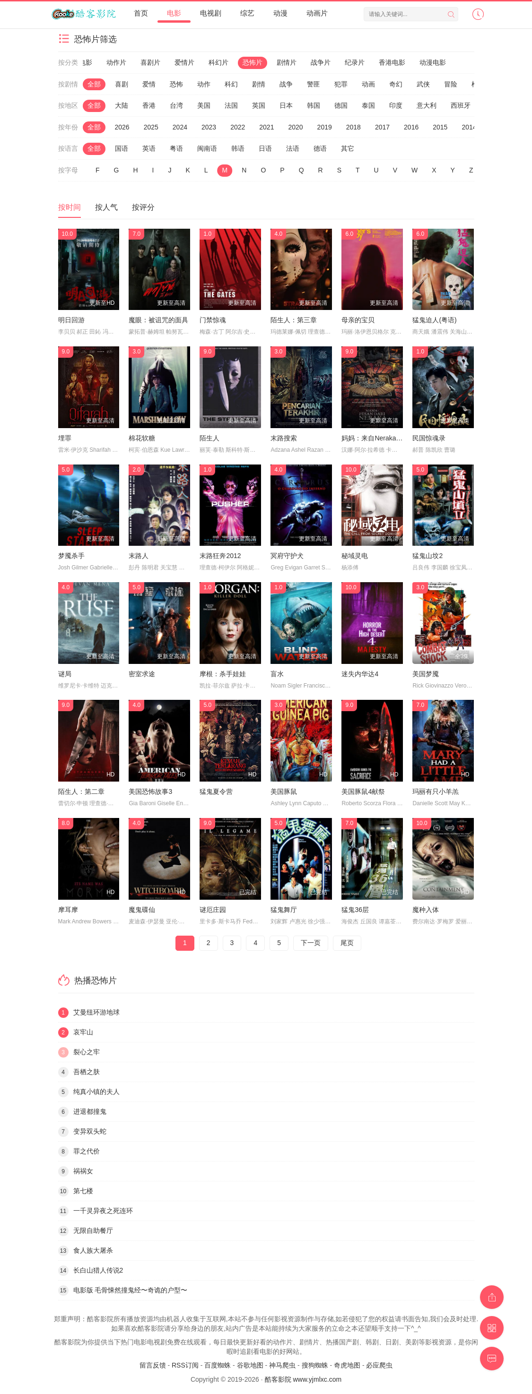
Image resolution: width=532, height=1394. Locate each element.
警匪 (313, 84)
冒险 (450, 84)
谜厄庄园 (213, 909)
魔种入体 (425, 909)
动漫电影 (432, 62)
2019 (324, 127)
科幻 (231, 84)
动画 (368, 84)
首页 (141, 13)
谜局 (64, 674)
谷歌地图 (250, 1365)
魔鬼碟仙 (142, 909)
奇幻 (395, 84)
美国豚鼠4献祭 (363, 791)
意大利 (426, 105)
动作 (203, 84)
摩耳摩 (68, 909)
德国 (341, 105)
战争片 (321, 62)
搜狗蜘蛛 (315, 1365)
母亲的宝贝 (358, 320)
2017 (382, 127)
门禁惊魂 (213, 320)
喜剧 (121, 84)
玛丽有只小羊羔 (435, 791)
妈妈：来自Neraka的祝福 (378, 438)
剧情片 (287, 62)
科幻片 (218, 62)
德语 (320, 148)
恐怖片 (252, 62)
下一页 (311, 943)
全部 (94, 84)
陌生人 (209, 438)
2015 (440, 127)
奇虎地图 (347, 1365)
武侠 (423, 84)
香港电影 (392, 62)
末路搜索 (283, 438)
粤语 (176, 148)
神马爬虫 (282, 1365)
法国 (231, 105)
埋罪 (64, 438)
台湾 (176, 105)
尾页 (347, 943)
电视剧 (210, 13)
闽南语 (207, 148)
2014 (469, 127)
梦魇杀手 (71, 555)
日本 (286, 105)
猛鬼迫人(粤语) (434, 320)
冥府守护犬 (287, 555)
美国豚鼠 (283, 791)
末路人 (138, 555)
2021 (266, 127)
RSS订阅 (185, 1365)
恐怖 (176, 84)
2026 (122, 127)
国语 (121, 148)
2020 (295, 127)
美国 (203, 105)
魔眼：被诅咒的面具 (158, 320)
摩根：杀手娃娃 (223, 674)
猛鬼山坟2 (427, 555)
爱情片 (184, 62)
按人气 (106, 207)
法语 (292, 148)
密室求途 (142, 674)
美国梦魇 (425, 674)
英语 (149, 148)
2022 (237, 127)
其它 (347, 148)
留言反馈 (153, 1365)
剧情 (258, 84)
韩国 (313, 105)
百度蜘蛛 (217, 1365)
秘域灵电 (354, 555)
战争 (286, 84)
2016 (411, 127)
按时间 (69, 207)
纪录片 (355, 62)
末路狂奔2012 (220, 555)
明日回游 (71, 320)
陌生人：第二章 (81, 791)
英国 (258, 105)
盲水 (277, 674)
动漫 (280, 13)
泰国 (368, 105)
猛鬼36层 (355, 909)
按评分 (143, 207)
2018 (353, 127)
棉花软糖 (142, 438)
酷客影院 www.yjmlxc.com (303, 1379)
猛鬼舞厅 (283, 909)
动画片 (317, 13)
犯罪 (341, 84)
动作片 (116, 62)
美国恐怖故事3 (150, 791)
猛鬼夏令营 (216, 791)
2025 (151, 127)
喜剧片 (150, 62)
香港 (149, 105)
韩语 (237, 148)
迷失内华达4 (359, 674)
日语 (265, 148)
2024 (180, 127)
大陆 (121, 105)
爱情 (149, 84)
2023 (208, 127)
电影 (174, 13)
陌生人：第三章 (293, 320)
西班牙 (461, 105)
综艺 (247, 13)
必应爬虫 (379, 1365)
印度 (395, 105)
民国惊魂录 (428, 438)
